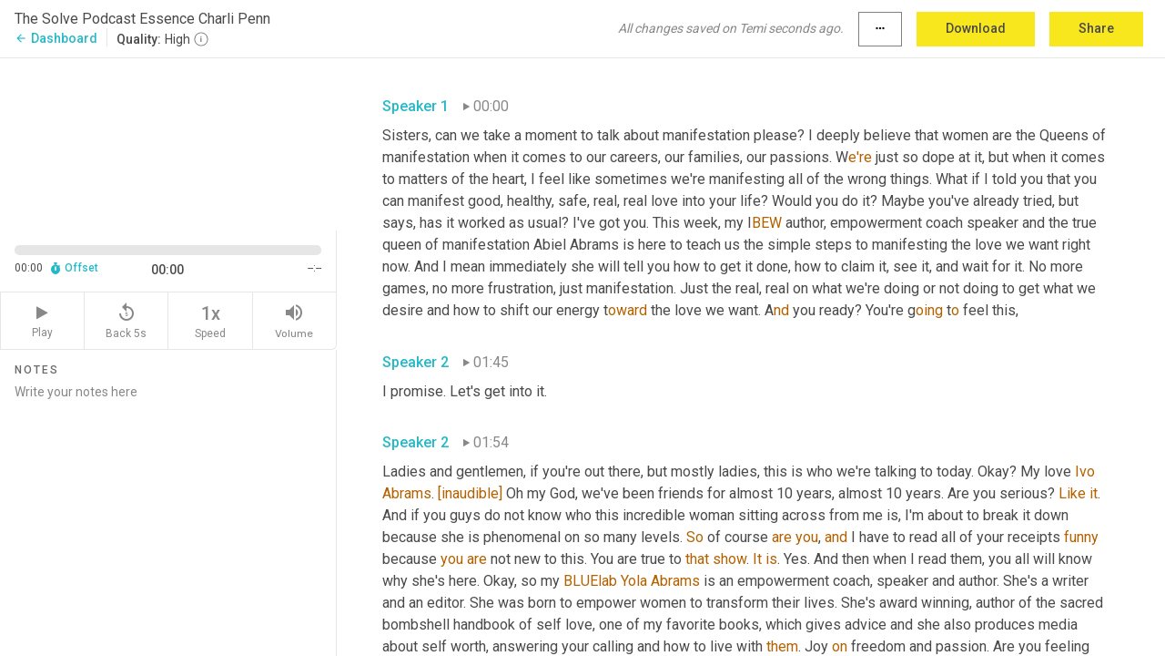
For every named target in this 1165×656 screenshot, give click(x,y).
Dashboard (56, 38)
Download (976, 28)
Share (1096, 28)
